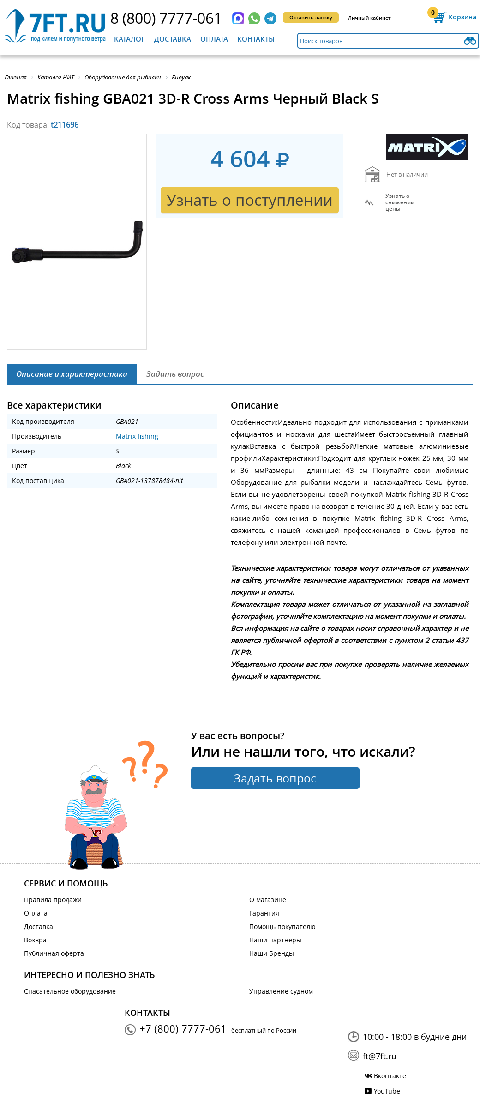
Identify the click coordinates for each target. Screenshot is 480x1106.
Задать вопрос (275, 778)
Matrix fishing (137, 436)
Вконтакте (390, 1075)
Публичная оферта (54, 953)
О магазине (267, 899)
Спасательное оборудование (70, 991)
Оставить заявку (310, 17)
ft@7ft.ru (379, 1056)
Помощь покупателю (282, 926)
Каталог (129, 38)
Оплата (214, 38)
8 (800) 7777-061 (166, 18)
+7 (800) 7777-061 (183, 1028)
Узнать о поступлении (250, 199)
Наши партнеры (275, 939)
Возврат (37, 939)
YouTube (387, 1091)
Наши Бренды (271, 953)
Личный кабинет (369, 17)
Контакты (256, 38)
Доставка (172, 38)
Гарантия (264, 913)
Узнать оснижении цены (399, 202)
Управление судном (281, 991)
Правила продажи (53, 899)
